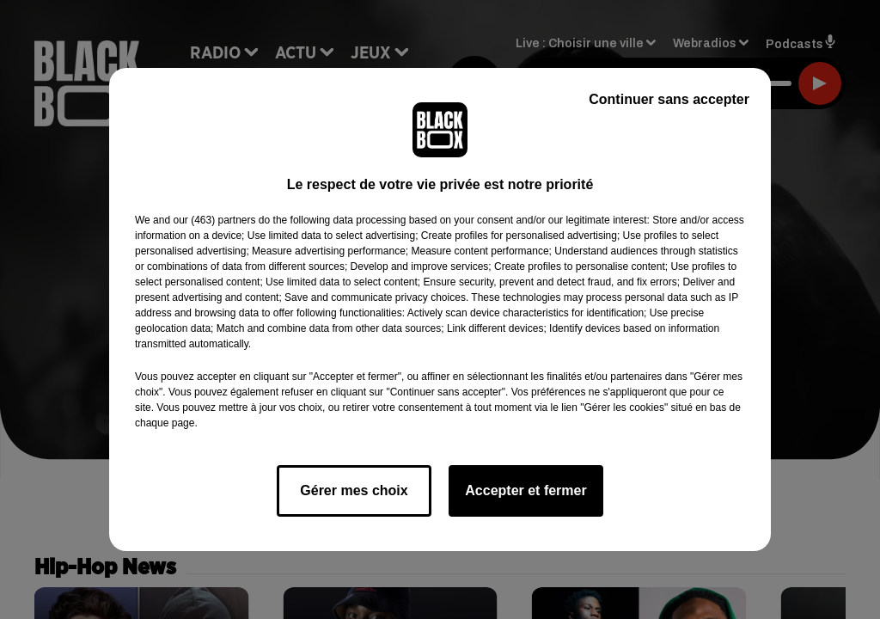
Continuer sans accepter (669, 99)
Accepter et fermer (525, 490)
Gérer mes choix (353, 490)
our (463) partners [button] (214, 220)
